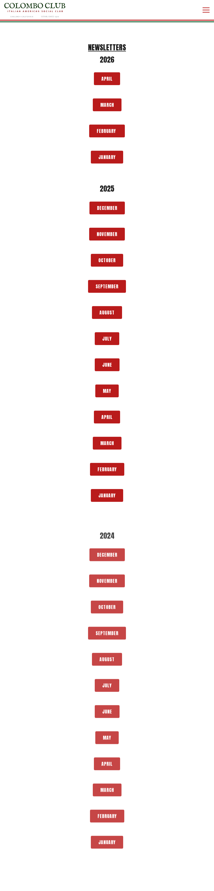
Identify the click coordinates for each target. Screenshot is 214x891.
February (107, 131)
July (107, 339)
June (107, 365)
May (107, 391)
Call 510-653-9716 (107, 883)
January (107, 157)
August (107, 313)
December (107, 208)
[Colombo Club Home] (34, 10)
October (107, 260)
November (107, 234)
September (107, 287)
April (107, 79)
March (107, 105)
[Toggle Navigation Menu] (206, 10)
